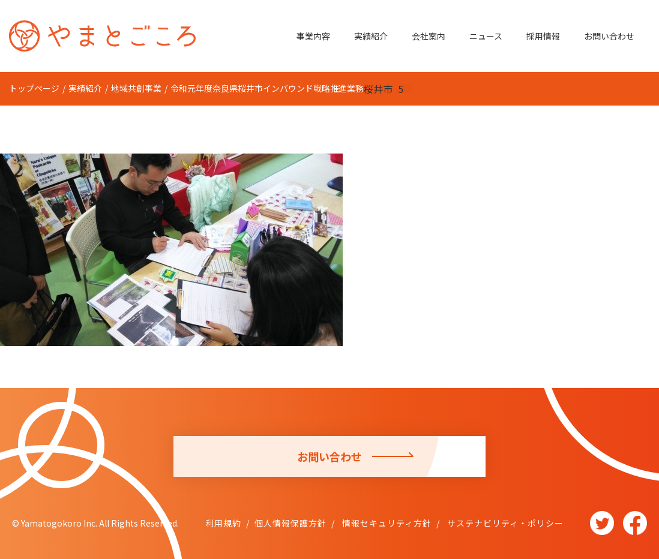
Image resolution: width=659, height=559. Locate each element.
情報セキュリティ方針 (386, 523)
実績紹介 (371, 36)
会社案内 (428, 36)
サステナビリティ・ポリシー (504, 523)
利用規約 (223, 523)
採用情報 (543, 36)
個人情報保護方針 (290, 523)
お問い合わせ (609, 36)
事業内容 (313, 36)
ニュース (485, 36)
